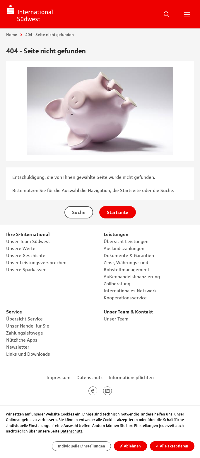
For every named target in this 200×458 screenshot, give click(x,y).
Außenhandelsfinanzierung (132, 276)
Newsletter (17, 347)
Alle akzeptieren (172, 446)
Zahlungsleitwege (24, 332)
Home (11, 34)
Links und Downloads (28, 354)
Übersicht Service (24, 318)
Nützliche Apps (21, 339)
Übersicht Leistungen (126, 241)
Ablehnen (130, 446)
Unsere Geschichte (25, 255)
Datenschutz (89, 377)
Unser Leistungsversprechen (36, 262)
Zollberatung (117, 283)
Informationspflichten (131, 377)
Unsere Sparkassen (26, 269)
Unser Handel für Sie (27, 325)
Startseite (117, 212)
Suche (167, 14)
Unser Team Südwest (28, 241)
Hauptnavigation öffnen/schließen (187, 14)
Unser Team (116, 318)
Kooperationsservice (125, 297)
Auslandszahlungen (124, 248)
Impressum (59, 377)
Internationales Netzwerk (130, 290)
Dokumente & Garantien (129, 255)
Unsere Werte (20, 248)
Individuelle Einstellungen (81, 446)
